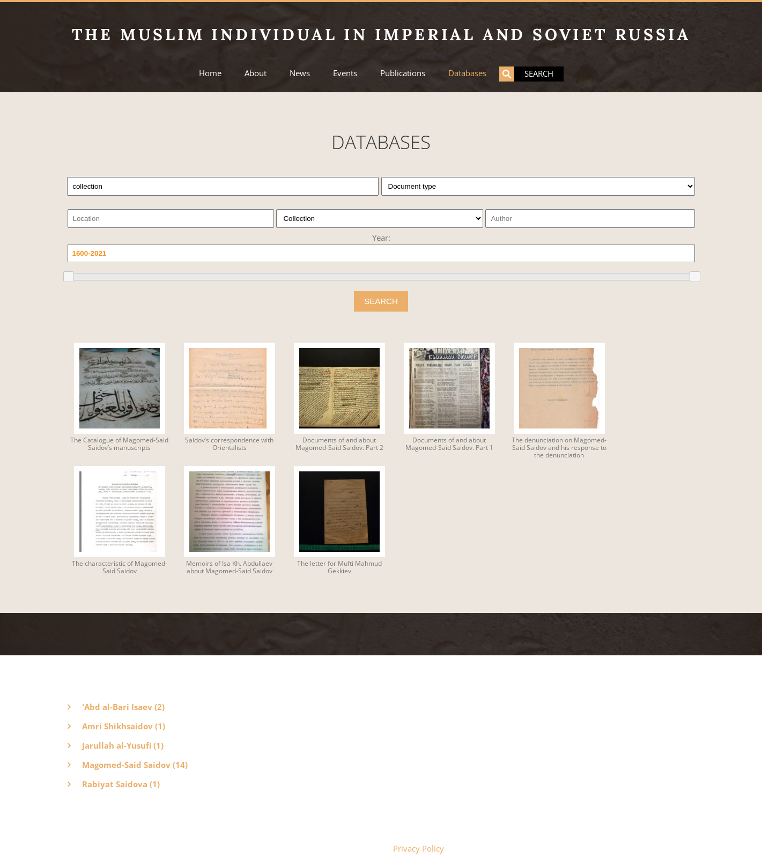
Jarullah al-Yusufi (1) (123, 745)
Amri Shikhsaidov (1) (123, 726)
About (256, 73)
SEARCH (381, 301)
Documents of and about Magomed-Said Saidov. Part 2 (339, 444)
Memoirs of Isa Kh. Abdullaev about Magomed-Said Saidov (229, 567)
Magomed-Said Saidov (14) (135, 764)
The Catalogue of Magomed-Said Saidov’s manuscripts (119, 444)
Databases (467, 73)
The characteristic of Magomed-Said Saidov (119, 567)
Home (210, 73)
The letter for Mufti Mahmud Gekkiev (339, 567)
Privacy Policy (418, 848)
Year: (381, 237)
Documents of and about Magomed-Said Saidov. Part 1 (449, 444)
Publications (402, 73)
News (300, 73)
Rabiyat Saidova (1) (121, 784)
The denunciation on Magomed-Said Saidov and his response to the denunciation (559, 448)
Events (345, 73)
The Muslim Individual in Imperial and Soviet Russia (381, 34)
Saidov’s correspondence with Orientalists (229, 444)
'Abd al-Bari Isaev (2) (123, 706)
